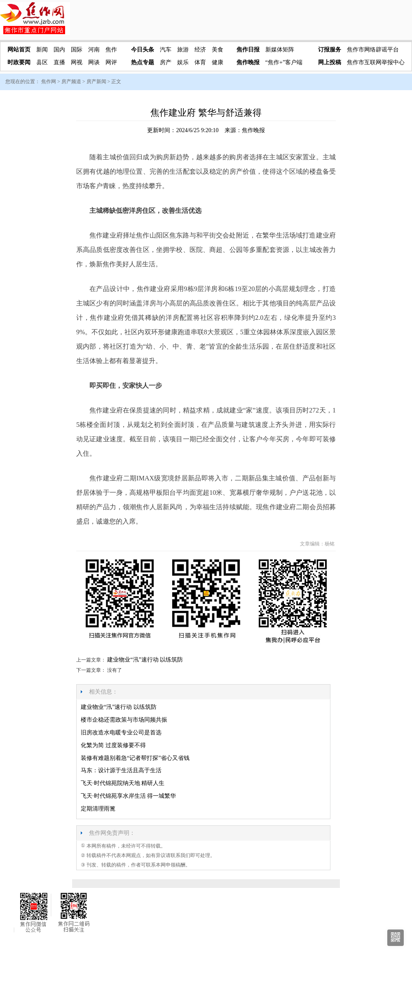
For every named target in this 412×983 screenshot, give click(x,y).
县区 (42, 62)
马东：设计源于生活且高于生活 (121, 770)
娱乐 (183, 62)
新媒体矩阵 (279, 50)
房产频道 (71, 81)
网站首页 (18, 50)
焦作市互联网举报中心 (376, 62)
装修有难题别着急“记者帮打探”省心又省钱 (135, 758)
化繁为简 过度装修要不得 (113, 745)
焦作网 (48, 81)
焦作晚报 (248, 62)
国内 (59, 50)
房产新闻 (96, 81)
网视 (76, 62)
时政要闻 (18, 62)
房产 (165, 62)
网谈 (94, 62)
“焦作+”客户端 (283, 62)
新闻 (42, 50)
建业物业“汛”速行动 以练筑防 (145, 660)
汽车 (165, 50)
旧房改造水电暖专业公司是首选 (121, 732)
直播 (59, 62)
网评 (111, 62)
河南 (94, 50)
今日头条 (142, 50)
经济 (200, 50)
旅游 (183, 50)
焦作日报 (248, 50)
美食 (217, 50)
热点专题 (142, 62)
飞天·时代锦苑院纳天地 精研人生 (122, 783)
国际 (76, 50)
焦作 (111, 50)
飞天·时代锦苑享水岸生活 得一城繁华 (128, 796)
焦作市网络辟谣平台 (373, 50)
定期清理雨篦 (98, 809)
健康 (217, 62)
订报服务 (329, 50)
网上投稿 (329, 62)
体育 (200, 62)
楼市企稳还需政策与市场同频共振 (124, 720)
